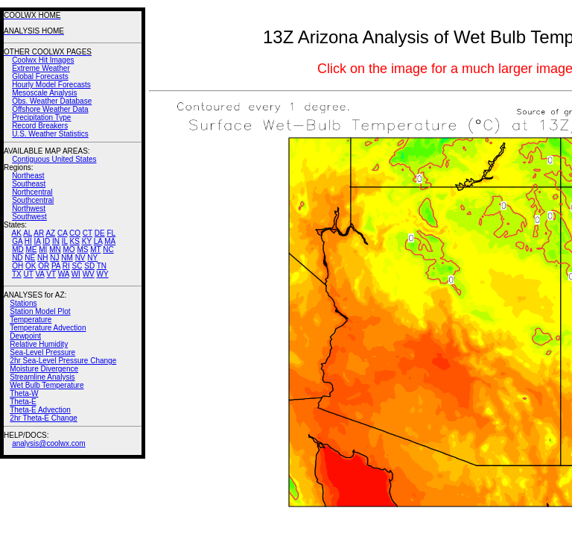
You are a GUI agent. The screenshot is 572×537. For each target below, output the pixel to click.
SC (77, 266)
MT (95, 249)
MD (18, 249)
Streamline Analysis (42, 377)
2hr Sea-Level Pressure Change (63, 361)
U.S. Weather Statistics (50, 134)
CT (87, 233)
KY (87, 241)
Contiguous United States (54, 159)
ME (30, 249)
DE (100, 233)
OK (30, 266)
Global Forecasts (40, 76)
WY (103, 274)
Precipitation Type (41, 117)
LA (98, 241)
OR (43, 266)
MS (82, 249)
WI (76, 274)
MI (43, 249)
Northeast (28, 176)
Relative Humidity (39, 344)
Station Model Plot (40, 311)
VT (51, 274)
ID (46, 241)
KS (75, 241)
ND (17, 258)
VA (39, 274)
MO (68, 249)
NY (92, 258)
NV (80, 258)
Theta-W (24, 393)
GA (17, 241)
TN (102, 266)
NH (42, 258)
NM (67, 258)
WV (89, 274)
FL (111, 233)
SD (89, 266)
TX (17, 274)
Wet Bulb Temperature (46, 385)
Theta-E (23, 402)
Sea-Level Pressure (42, 352)
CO (74, 233)
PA (55, 266)
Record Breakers (40, 126)
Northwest (28, 208)
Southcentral (33, 200)
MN (55, 249)
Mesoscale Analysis (44, 93)
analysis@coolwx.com (49, 443)
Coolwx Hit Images (43, 60)
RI (66, 266)
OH (17, 266)
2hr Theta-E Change (43, 418)
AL (27, 233)
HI (28, 241)
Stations (23, 303)
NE (30, 258)
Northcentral (32, 192)
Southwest (29, 217)
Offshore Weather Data (50, 109)
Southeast (28, 184)
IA (37, 241)
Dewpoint (25, 336)
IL (65, 241)
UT (29, 274)
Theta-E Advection (40, 410)
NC (108, 249)
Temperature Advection (48, 328)
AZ (50, 233)
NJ (54, 258)
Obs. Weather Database (52, 101)
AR (39, 233)
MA (109, 241)
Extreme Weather (41, 68)
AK (17, 233)
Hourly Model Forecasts (51, 85)
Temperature (30, 319)
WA (63, 274)
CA (62, 233)
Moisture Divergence (44, 369)
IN (56, 241)
